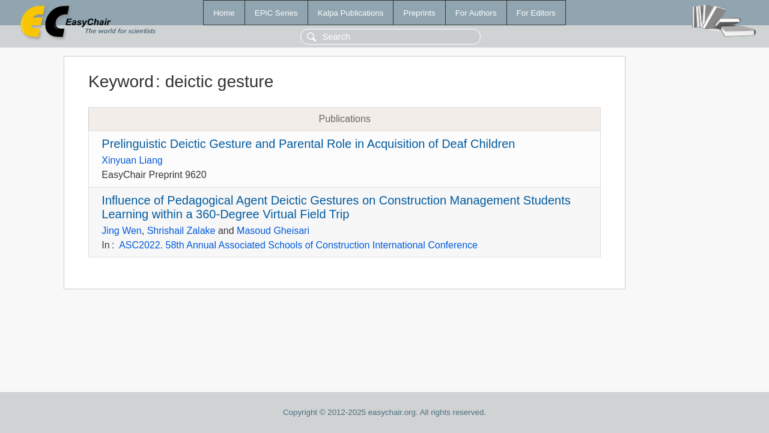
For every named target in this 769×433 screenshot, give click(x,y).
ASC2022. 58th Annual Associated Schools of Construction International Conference (298, 245)
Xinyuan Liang (132, 160)
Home (224, 12)
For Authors (476, 12)
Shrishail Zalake (181, 231)
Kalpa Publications (351, 12)
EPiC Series (276, 12)
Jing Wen (121, 231)
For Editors (536, 12)
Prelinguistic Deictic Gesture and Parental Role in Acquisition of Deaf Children (308, 143)
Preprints (419, 12)
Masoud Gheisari (273, 231)
